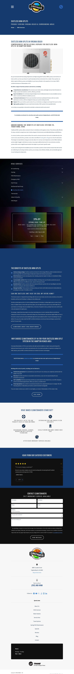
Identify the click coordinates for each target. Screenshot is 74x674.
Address (13, 509)
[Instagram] (44, 593)
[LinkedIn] (46, 593)
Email (36, 236)
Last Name (40, 500)
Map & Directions (37, 572)
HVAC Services (37, 610)
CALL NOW (37, 394)
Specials (37, 629)
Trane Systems (37, 621)
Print (42, 236)
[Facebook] (34, 593)
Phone (13, 505)
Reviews (37, 632)
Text (31, 236)
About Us (37, 606)
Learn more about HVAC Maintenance (26, 327)
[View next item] (22, 479)
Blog (37, 636)
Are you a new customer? (17, 514)
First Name (14, 500)
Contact (37, 640)
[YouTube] (36, 593)
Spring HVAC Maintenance (37, 625)
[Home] (36, 7)
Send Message (37, 537)
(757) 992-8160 (37, 585)
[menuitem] (36, 168)
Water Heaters (37, 614)
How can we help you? (16, 519)
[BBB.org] (41, 593)
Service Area (37, 617)
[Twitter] (39, 593)
